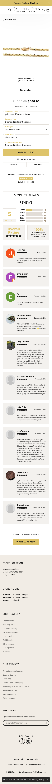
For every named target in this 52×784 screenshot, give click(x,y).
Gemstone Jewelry (10, 632)
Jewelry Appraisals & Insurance (16, 686)
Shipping (14, 164)
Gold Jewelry (8, 640)
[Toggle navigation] (4, 10)
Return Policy (19, 759)
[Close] (48, 3)
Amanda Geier (24, 315)
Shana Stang (23, 505)
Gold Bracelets (11, 19)
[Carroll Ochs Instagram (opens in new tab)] (29, 741)
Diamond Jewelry (10, 628)
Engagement (8, 620)
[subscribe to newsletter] (45, 722)
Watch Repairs (9, 698)
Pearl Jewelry (8, 636)
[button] (9, 10)
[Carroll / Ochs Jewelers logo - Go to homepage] (26, 10)
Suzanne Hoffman (25, 376)
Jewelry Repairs (9, 694)
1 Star (22, 221)
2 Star (22, 218)
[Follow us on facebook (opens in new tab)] (22, 741)
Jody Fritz (21, 407)
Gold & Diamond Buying (13, 682)
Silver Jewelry (8, 644)
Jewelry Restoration (11, 690)
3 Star (22, 215)
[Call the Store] (9, 574)
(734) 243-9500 (26, 81)
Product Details (26, 195)
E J (18, 293)
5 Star (22, 210)
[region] (26, 52)
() (45, 210)
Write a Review (25, 541)
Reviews (26, 202)
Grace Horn (22, 472)
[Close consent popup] (48, 779)
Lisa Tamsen (23, 431)
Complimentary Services (13, 671)
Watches (6, 651)
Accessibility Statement (35, 764)
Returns (38, 164)
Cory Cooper (23, 341)
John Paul (21, 250)
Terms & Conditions (15, 764)
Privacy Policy (32, 759)
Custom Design (9, 675)
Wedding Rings (9, 624)
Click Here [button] (34, 3)
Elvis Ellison (22, 274)
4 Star (22, 212)
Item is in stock (26, 178)
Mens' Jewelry (8, 647)
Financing (7, 678)
